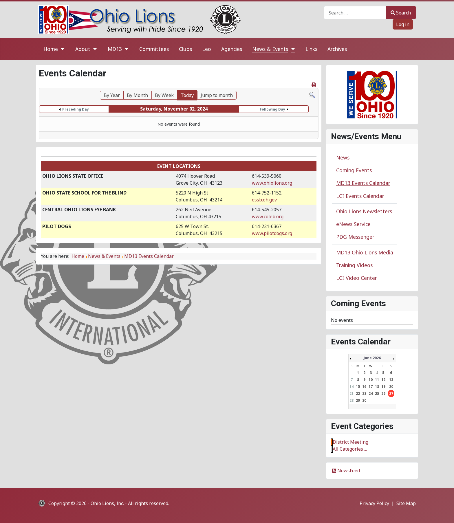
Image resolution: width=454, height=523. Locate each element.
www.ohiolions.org (272, 183)
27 (391, 393)
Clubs (185, 48)
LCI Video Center (356, 277)
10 (371, 379)
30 (364, 400)
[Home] (61, 49)
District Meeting (350, 442)
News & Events (270, 48)
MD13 (115, 48)
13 (391, 379)
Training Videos (354, 265)
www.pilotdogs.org (272, 233)
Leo (206, 48)
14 (351, 386)
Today (187, 95)
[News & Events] (291, 49)
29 (358, 400)
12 (383, 379)
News (342, 157)
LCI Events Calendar (360, 195)
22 (358, 393)
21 (351, 393)
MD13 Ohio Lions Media (364, 252)
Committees (154, 48)
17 (371, 386)
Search (401, 13)
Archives (337, 48)
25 (377, 393)
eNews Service (353, 224)
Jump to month (217, 95)
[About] (94, 49)
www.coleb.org (267, 216)
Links (311, 48)
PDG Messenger (355, 236)
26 (383, 393)
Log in (402, 24)
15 (358, 386)
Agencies (231, 48)
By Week (164, 95)
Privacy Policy (374, 503)
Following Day (272, 109)
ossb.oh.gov (264, 200)
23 (364, 393)
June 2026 (372, 357)
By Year (112, 95)
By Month (137, 95)
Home (50, 48)
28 (351, 400)
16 (364, 386)
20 (391, 386)
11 (377, 379)
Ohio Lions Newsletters (364, 211)
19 (383, 386)
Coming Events (354, 170)
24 (371, 393)
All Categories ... (350, 449)
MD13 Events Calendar (363, 182)
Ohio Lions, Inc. (107, 503)
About (82, 48)
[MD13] (125, 49)
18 (377, 386)
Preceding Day (75, 109)
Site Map (406, 503)
